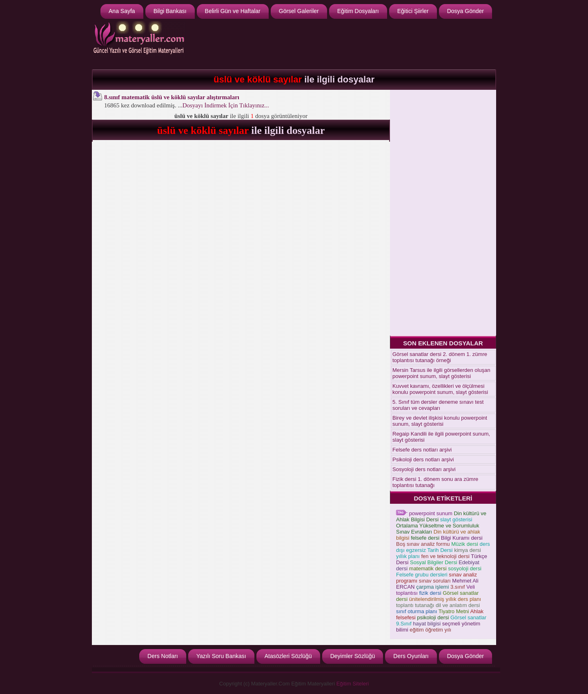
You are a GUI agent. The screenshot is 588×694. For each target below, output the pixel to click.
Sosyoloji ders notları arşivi (424, 469)
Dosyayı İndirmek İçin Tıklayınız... (226, 105)
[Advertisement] (345, 43)
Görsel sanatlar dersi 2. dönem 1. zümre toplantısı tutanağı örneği (439, 357)
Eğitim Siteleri (352, 684)
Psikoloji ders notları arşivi (423, 459)
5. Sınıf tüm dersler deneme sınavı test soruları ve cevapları (437, 405)
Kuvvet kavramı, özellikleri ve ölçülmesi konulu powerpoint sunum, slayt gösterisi (440, 389)
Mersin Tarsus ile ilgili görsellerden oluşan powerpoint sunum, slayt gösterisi (441, 373)
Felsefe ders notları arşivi (422, 450)
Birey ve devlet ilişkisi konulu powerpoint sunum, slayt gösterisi (439, 421)
